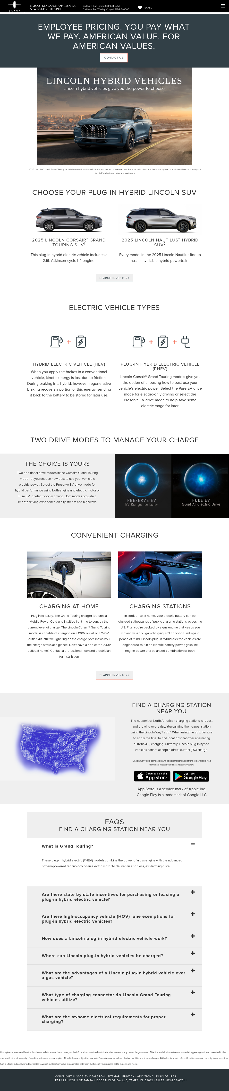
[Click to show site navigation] (223, 6)
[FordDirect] (39, 1080)
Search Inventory (115, 278)
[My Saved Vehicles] (144, 7)
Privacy (128, 1076)
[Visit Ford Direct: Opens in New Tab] (189, 1080)
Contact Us (113, 58)
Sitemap (114, 1076)
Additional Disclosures (156, 1076)
